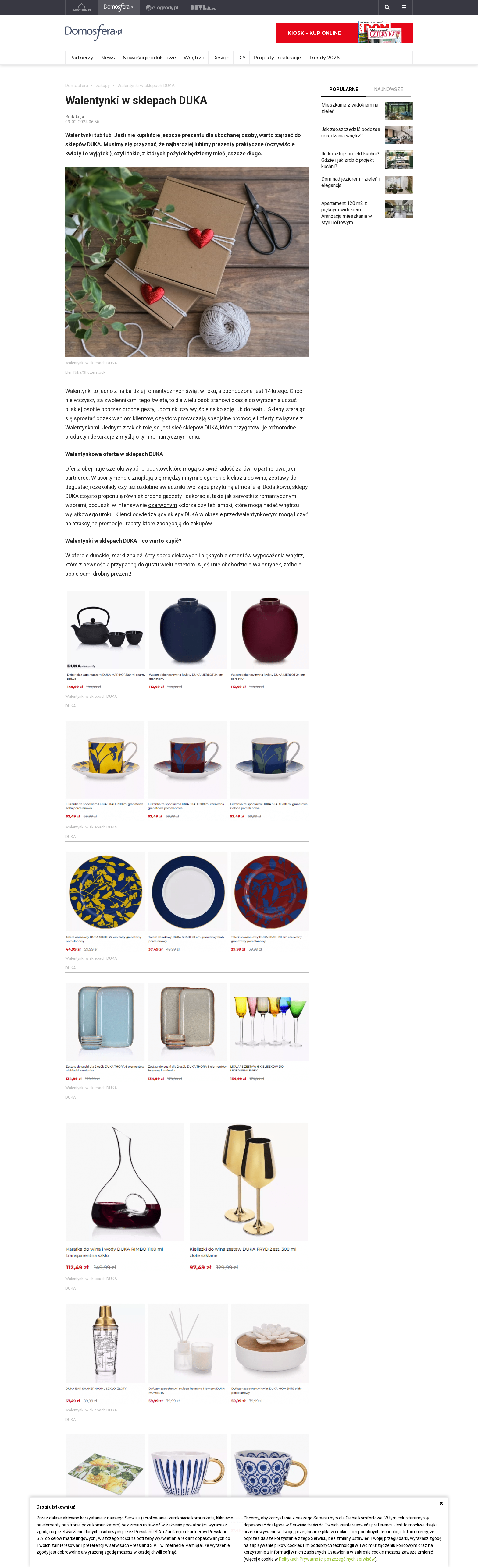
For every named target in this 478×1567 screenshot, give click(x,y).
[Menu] (404, 7)
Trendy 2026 (324, 58)
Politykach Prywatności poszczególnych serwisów (327, 1559)
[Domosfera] (119, 7)
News (108, 58)
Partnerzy (81, 58)
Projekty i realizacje (277, 58)
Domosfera (76, 85)
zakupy (103, 85)
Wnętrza (194, 58)
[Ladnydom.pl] (81, 7)
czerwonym (162, 505)
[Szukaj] (387, 7)
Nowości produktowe (149, 58)
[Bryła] (203, 7)
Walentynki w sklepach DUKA (146, 85)
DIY (241, 58)
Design (221, 58)
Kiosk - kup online (345, 33)
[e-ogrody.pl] (162, 7)
